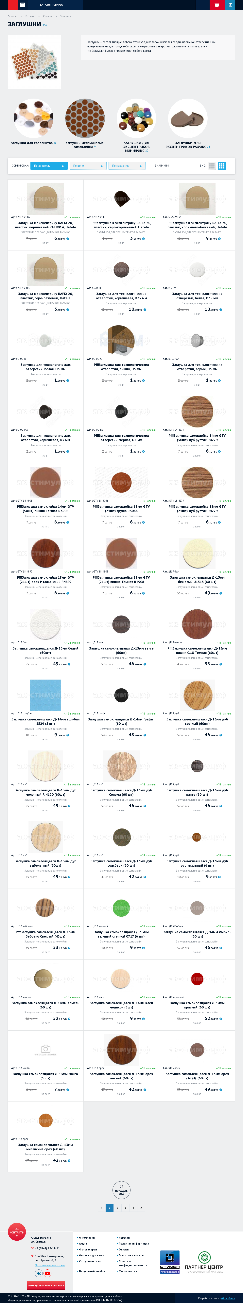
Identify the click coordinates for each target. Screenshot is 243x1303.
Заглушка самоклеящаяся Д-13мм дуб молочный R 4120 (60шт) (45, 792)
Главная (12, 16)
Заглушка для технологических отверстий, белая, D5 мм (46, 366)
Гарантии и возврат (132, 1255)
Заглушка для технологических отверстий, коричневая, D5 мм (46, 437)
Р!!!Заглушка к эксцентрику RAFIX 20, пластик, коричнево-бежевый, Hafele (197, 225)
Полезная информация (134, 1243)
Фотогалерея (88, 1249)
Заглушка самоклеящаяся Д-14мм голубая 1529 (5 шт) (45, 721)
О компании (87, 1237)
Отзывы (124, 1249)
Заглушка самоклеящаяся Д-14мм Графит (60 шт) (121, 721)
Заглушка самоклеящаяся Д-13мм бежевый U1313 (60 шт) (197, 579)
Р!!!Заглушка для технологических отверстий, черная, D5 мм (121, 437)
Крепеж (47, 16)
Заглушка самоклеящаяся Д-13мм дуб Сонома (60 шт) (121, 792)
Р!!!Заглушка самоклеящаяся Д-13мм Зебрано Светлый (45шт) (45, 934)
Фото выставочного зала (50, 1265)
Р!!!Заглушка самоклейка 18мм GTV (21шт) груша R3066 (121, 508)
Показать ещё (121, 1192)
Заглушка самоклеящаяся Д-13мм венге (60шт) (121, 650)
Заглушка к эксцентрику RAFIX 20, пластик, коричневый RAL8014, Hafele (45, 225)
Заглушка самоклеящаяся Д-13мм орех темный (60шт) (121, 1076)
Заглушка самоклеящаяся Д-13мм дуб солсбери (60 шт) (121, 863)
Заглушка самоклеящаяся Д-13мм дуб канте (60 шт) (197, 792)
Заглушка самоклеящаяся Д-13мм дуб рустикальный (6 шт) (197, 863)
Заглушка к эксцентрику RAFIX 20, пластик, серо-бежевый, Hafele (45, 296)
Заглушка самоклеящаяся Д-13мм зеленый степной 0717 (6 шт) (121, 934)
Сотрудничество (89, 1261)
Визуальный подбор (92, 1271)
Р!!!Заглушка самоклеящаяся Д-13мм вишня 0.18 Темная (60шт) (197, 650)
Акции (83, 1243)
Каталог (30, 16)
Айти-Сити (228, 1298)
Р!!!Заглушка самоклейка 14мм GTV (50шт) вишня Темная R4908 (45, 508)
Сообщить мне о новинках (46, 1285)
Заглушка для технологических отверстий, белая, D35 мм (197, 296)
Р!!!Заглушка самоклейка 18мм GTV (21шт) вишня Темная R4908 (121, 579)
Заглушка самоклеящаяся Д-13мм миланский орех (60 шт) (45, 1147)
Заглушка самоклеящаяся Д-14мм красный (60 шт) (197, 1005)
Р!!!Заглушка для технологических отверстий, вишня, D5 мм (121, 366)
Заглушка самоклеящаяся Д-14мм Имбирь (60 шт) (197, 934)
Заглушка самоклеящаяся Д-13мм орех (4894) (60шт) (197, 1076)
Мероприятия (128, 1271)
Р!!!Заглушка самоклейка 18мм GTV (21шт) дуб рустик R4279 (197, 508)
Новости (124, 1237)
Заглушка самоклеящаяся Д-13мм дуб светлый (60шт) (197, 721)
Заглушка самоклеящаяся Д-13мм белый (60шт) (45, 650)
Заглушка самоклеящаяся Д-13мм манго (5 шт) (45, 1076)
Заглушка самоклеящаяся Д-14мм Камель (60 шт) (45, 1005)
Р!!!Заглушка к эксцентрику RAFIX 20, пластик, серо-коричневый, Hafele (121, 225)
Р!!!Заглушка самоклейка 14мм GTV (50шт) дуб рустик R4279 (197, 437)
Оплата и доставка (91, 1255)
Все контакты (16, 1230)
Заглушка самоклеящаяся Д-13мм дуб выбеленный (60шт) (45, 863)
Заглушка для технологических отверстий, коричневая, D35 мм (121, 296)
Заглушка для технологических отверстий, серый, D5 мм (197, 366)
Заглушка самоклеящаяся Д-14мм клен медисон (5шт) (121, 1005)
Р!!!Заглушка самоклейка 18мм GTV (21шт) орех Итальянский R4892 (45, 579)
